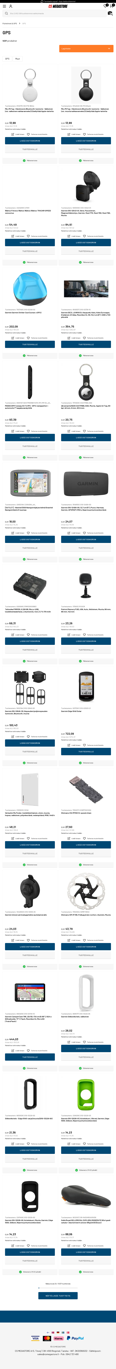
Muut (17, 58)
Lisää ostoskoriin (30, 141)
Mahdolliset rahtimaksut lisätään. (15, 129)
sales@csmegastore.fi (48, 1354)
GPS (7, 58)
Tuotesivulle (30, 149)
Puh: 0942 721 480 (70, 1354)
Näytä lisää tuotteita (58, 1296)
